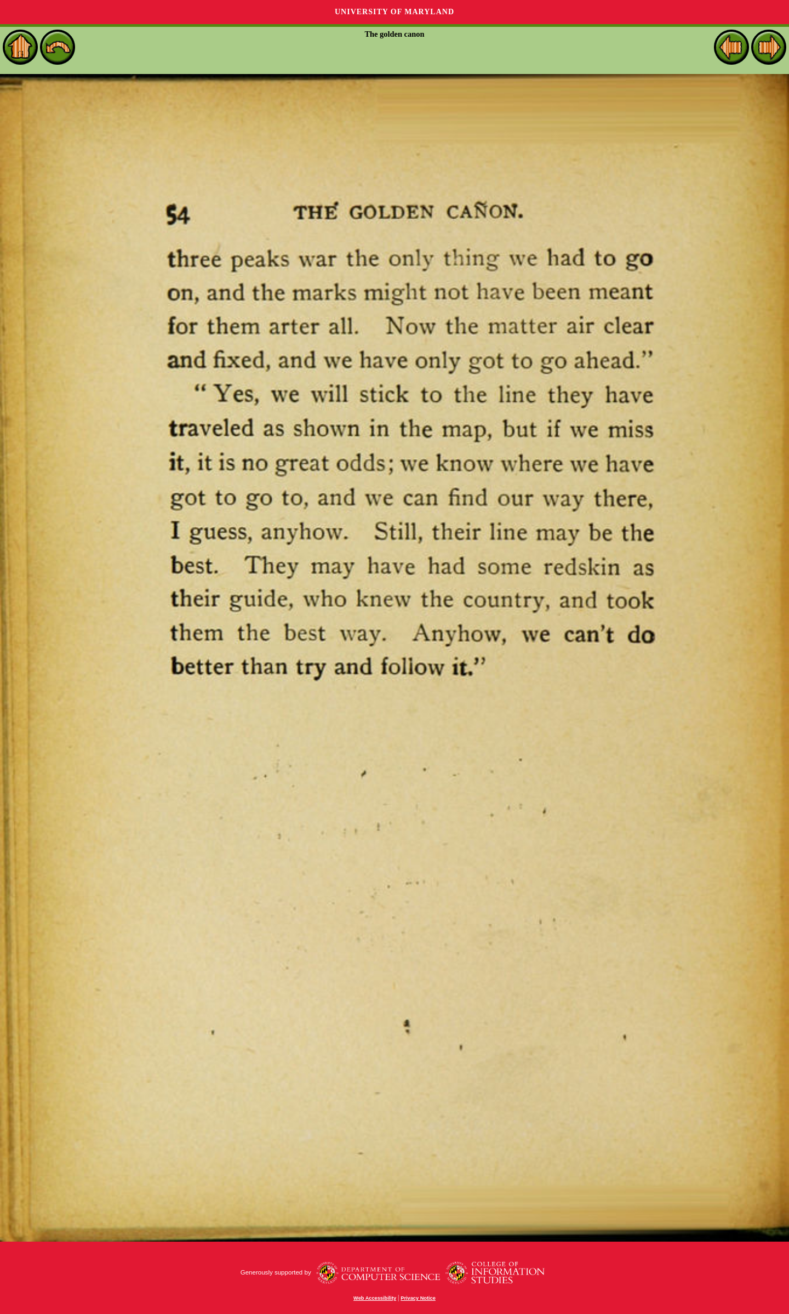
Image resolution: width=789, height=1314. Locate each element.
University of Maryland (394, 12)
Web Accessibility (374, 1298)
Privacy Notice (418, 1298)
